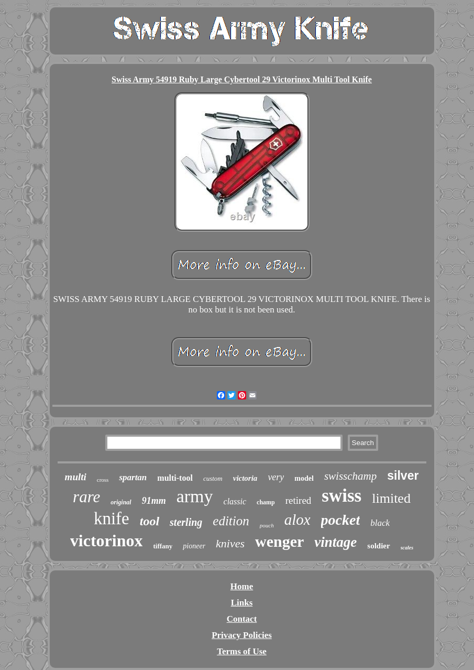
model (304, 478)
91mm (154, 500)
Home (241, 586)
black (380, 523)
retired (298, 500)
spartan (133, 477)
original (121, 502)
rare (86, 497)
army (195, 496)
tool (149, 521)
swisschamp (350, 476)
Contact (242, 619)
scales (407, 547)
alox (297, 519)
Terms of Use (242, 651)
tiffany (162, 546)
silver (402, 475)
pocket (340, 520)
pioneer (194, 546)
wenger (279, 541)
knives (230, 543)
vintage (335, 542)
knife (111, 518)
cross (103, 480)
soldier (378, 546)
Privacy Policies (242, 635)
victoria (245, 478)
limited (391, 498)
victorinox (106, 540)
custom (213, 478)
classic (235, 501)
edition (231, 521)
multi (75, 476)
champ (266, 502)
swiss (341, 495)
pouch (267, 525)
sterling (186, 522)
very (276, 477)
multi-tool (175, 477)
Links (242, 603)
